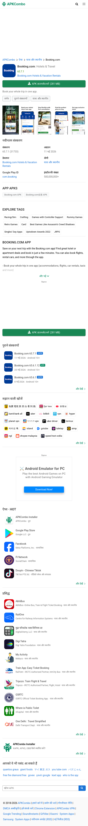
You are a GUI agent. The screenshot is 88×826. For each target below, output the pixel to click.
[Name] (40, 788)
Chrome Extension (45, 808)
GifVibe (44, 813)
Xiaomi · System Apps (62, 813)
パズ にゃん (74, 769)
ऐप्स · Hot (9, 509)
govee (31, 775)
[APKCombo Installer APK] (44, 746)
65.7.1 (10, 151)
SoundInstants (31, 813)
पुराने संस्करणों (20, 98)
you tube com (59, 769)
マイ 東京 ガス (42, 769)
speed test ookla (51, 436)
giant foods (26, 769)
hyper (70, 414)
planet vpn (11, 421)
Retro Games (11, 224)
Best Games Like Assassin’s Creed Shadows (52, 224)
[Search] (82, 788)
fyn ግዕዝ (45, 406)
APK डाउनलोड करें (44, 84)
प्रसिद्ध (6, 593)
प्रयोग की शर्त (50, 803)
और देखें (79, 388)
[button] (77, 4)
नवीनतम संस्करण (12, 140)
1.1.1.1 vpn (31, 421)
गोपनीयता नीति (65, 803)
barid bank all (13, 414)
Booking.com (26, 66)
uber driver (49, 421)
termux (67, 421)
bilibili (44, 414)
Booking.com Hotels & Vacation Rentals (39, 75)
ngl (8, 436)
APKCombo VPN (66, 808)
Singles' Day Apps (13, 231)
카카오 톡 (11, 428)
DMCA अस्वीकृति (11, 808)
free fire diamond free (14, 775)
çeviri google (43, 775)
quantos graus (11, 769)
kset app (56, 775)
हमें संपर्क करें (27, 808)
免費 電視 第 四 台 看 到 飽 (20, 406)
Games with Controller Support (47, 217)
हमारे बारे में (37, 803)
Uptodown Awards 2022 (38, 231)
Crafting (24, 217)
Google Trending (12, 813)
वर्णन (6, 98)
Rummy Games (74, 217)
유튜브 (61, 406)
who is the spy (70, 775)
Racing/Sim (10, 217)
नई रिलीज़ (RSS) (62, 819)
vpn (57, 414)
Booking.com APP (16, 242)
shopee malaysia (26, 436)
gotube (42, 428)
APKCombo (8, 59)
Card (23, 224)
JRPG (57, 231)
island (27, 428)
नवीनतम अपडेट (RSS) (41, 819)
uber (30, 414)
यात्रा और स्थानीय (40, 98)
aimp (72, 428)
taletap (57, 428)
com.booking (9, 176)
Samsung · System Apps (16, 819)
